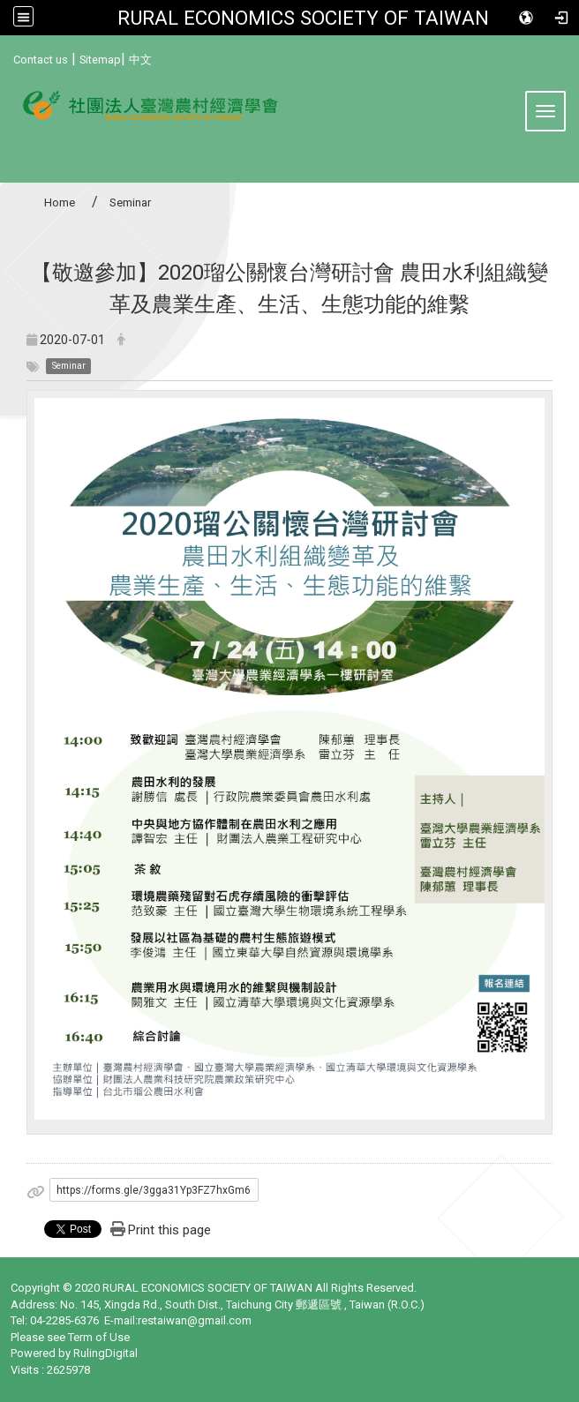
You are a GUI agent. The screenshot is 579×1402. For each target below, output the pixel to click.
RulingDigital (105, 1353)
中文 (140, 59)
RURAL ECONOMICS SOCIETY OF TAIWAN (303, 17)
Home (59, 202)
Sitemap (100, 59)
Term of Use (99, 1337)
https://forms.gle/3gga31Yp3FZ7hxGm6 (153, 1190)
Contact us (40, 59)
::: (7, 57)
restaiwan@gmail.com (195, 1320)
